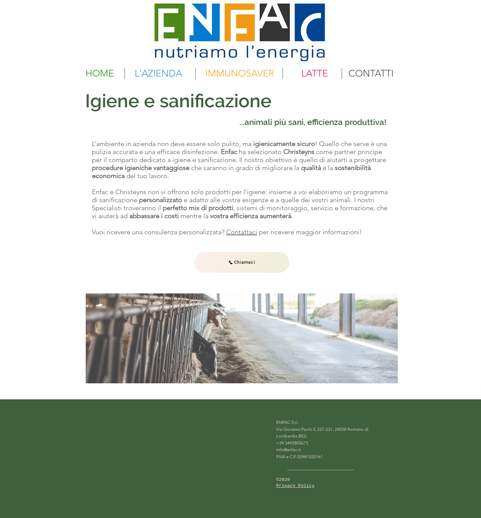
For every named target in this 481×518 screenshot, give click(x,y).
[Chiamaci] (241, 262)
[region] (242, 338)
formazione (356, 208)
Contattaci (241, 232)
